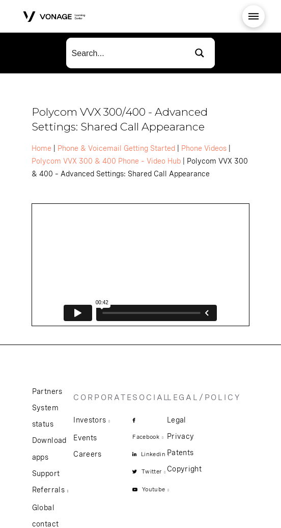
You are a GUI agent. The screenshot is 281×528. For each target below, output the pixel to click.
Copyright (184, 469)
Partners (47, 391)
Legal (176, 420)
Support (46, 473)
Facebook (145, 436)
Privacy (180, 436)
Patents (180, 452)
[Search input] (126, 53)
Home (41, 148)
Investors (89, 420)
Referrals (48, 490)
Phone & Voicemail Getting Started (116, 148)
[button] (253, 16)
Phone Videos (204, 148)
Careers (87, 454)
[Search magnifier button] (199, 53)
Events (85, 438)
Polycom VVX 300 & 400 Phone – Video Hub (106, 161)
